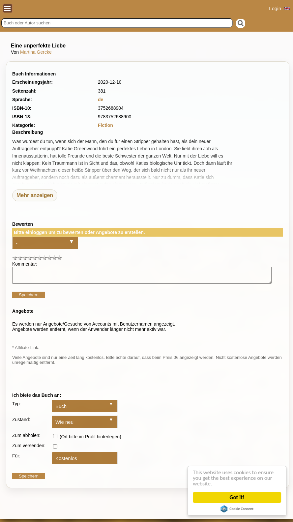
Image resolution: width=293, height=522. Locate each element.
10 (59, 257)
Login (275, 8)
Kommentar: (24, 264)
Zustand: (21, 422)
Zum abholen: (26, 438)
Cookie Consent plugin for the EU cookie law (237, 508)
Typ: (16, 406)
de (100, 99)
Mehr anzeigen (34, 195)
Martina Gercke (36, 52)
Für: (16, 458)
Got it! (237, 497)
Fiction (105, 125)
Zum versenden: (28, 448)
